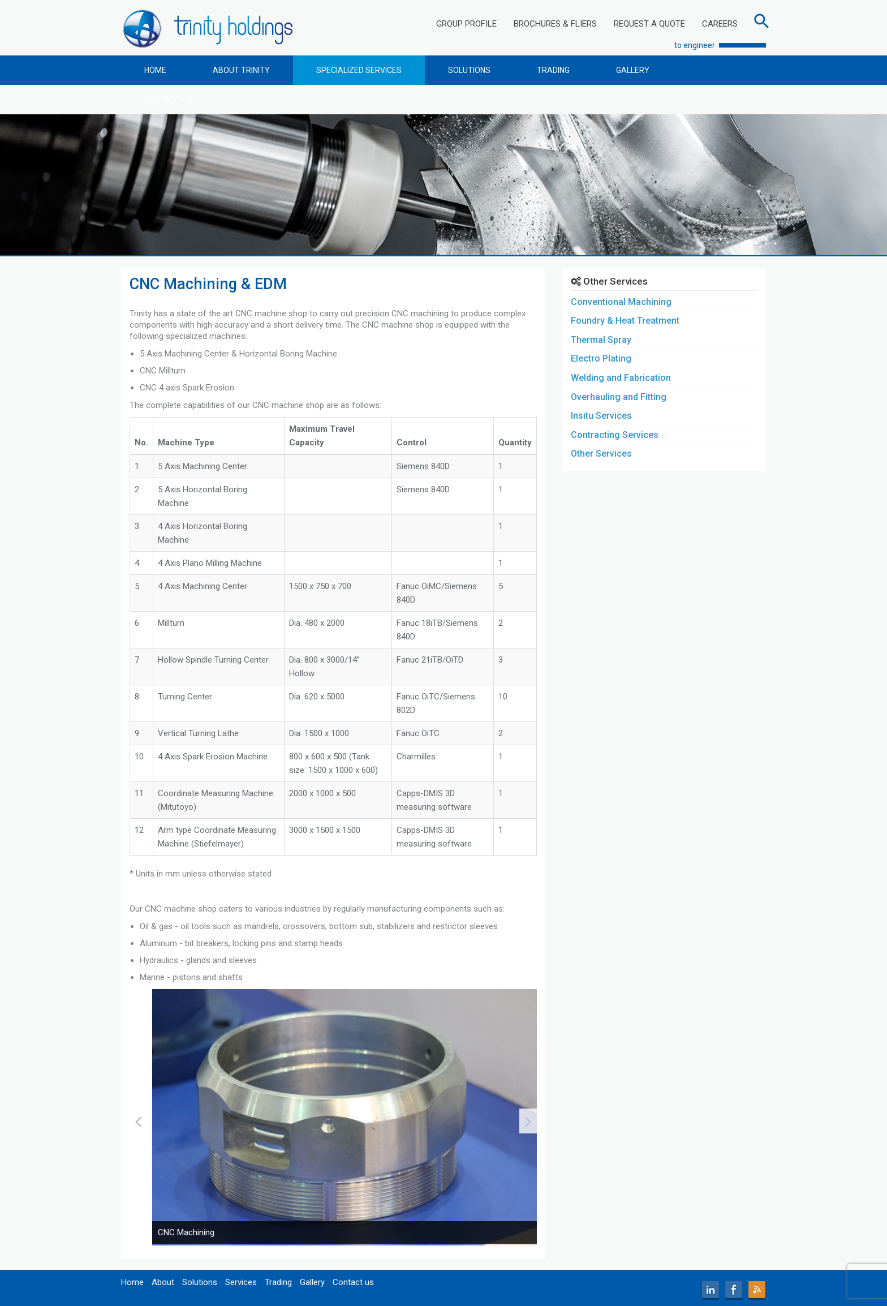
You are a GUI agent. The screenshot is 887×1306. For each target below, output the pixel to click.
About (163, 1282)
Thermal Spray (601, 339)
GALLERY (632, 70)
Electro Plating (601, 358)
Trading (278, 1282)
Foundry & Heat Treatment (625, 320)
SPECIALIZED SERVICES (359, 70)
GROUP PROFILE (466, 24)
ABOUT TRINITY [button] (241, 70)
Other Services (601, 453)
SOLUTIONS (469, 70)
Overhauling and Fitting (618, 397)
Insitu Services (601, 415)
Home (132, 1282)
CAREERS (720, 24)
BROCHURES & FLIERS (555, 24)
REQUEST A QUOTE (649, 24)
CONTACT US (168, 99)
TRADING (553, 70)
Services (241, 1282)
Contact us (353, 1282)
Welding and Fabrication (621, 377)
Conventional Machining (621, 302)
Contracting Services (614, 434)
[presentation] (138, 1121)
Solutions (199, 1282)
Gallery (312, 1282)
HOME (155, 70)
